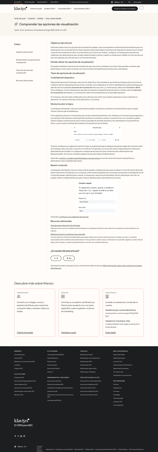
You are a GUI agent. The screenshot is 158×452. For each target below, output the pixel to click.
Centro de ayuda (29, 2)
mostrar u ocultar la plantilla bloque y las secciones (79, 158)
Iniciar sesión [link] (110, 332)
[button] (97, 135)
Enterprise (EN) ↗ (42, 2)
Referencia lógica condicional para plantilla (68, 234)
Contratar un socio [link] (68, 332)
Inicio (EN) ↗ (18, 2)
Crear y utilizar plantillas (53, 18)
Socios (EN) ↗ (55, 2)
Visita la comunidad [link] (25, 332)
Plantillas (40, 18)
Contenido (31, 18)
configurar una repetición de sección (73, 217)
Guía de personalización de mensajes (65, 225)
